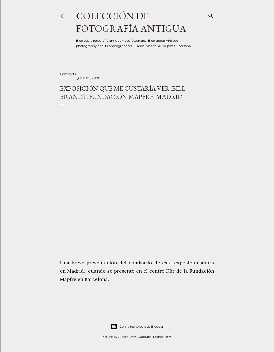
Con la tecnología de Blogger (137, 326)
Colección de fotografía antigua (131, 22)
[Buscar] (211, 15)
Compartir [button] (68, 74)
